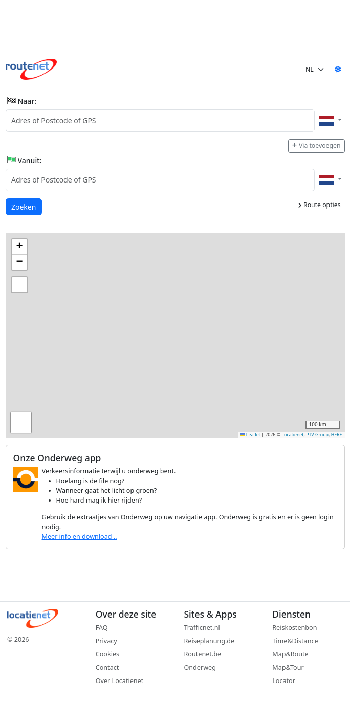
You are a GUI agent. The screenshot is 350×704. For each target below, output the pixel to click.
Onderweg (200, 667)
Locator (283, 680)
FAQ (102, 627)
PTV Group (317, 435)
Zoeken (24, 206)
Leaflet (250, 435)
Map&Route (290, 654)
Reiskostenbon (294, 627)
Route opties (319, 204)
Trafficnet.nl (202, 627)
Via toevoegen (316, 145)
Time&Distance (295, 641)
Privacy (106, 641)
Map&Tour (287, 667)
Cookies (107, 654)
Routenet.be (203, 654)
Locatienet (292, 435)
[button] (19, 247)
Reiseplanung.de (209, 641)
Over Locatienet (119, 680)
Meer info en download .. (79, 536)
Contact (107, 667)
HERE (336, 435)
